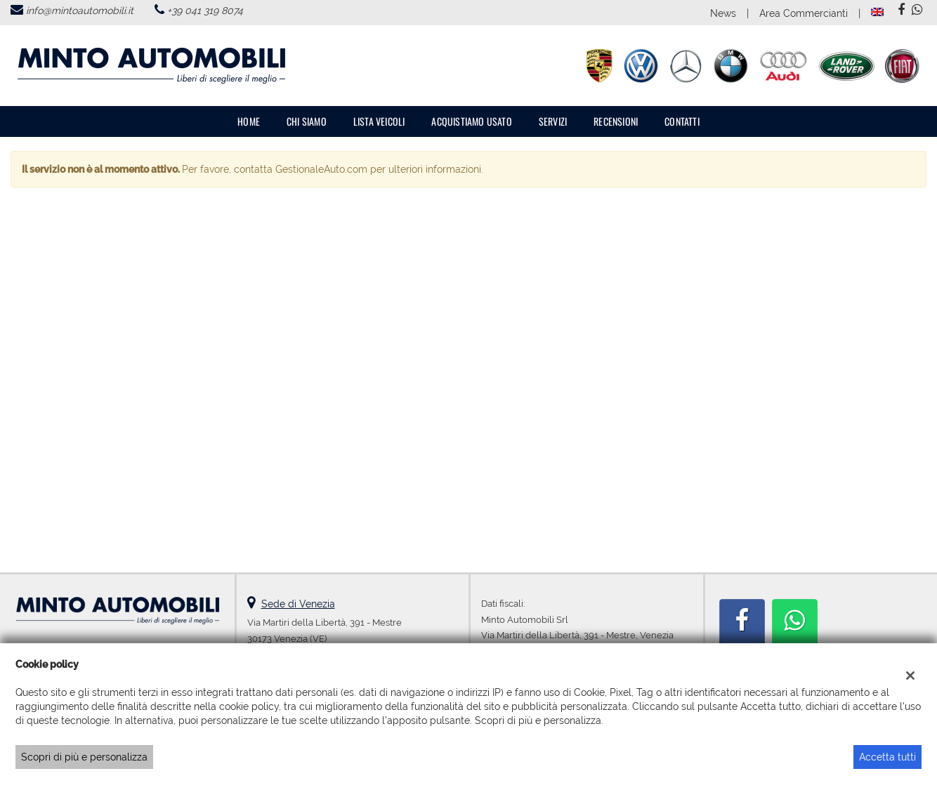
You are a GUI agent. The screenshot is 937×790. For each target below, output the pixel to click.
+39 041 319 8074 (205, 10)
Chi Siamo (307, 121)
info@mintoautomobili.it (79, 10)
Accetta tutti (887, 757)
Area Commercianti (803, 13)
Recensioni (616, 121)
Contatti (682, 121)
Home (248, 121)
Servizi (553, 121)
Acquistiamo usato (471, 121)
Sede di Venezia (298, 604)
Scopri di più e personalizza (84, 757)
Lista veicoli (379, 121)
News (723, 13)
